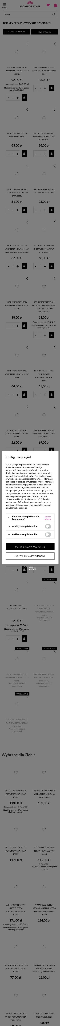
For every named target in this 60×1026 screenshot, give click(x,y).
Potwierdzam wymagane (30, 555)
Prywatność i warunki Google (34, 487)
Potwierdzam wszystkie (30, 546)
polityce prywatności (27, 482)
